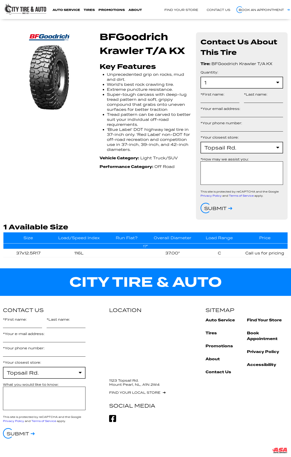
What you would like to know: (31, 384)
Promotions (111, 10)
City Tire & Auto (145, 282)
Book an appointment (261, 10)
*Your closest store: (220, 137)
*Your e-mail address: (24, 334)
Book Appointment (262, 336)
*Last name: (255, 94)
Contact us (218, 10)
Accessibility (261, 365)
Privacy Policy (211, 195)
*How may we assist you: (225, 159)
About (135, 10)
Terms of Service (241, 195)
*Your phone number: (221, 123)
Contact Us (218, 372)
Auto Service (66, 10)
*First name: (212, 94)
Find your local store (135, 392)
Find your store (181, 10)
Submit (215, 208)
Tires (89, 10)
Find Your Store (264, 320)
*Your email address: (220, 109)
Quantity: (209, 72)
